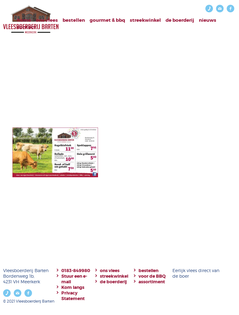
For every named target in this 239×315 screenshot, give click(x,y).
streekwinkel (114, 276)
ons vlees (110, 270)
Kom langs (72, 287)
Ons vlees (47, 20)
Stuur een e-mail (74, 279)
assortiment (151, 282)
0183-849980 (75, 270)
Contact (26, 27)
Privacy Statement (73, 295)
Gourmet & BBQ (107, 20)
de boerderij (113, 282)
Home (24, 20)
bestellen (74, 20)
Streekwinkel (145, 20)
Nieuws (207, 20)
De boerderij (180, 20)
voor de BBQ (152, 276)
